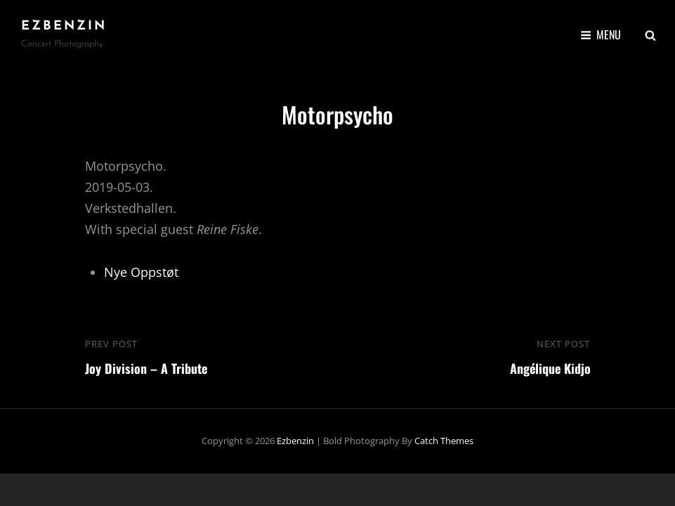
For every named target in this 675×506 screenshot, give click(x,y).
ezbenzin (64, 26)
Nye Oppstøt (141, 272)
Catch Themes (443, 440)
